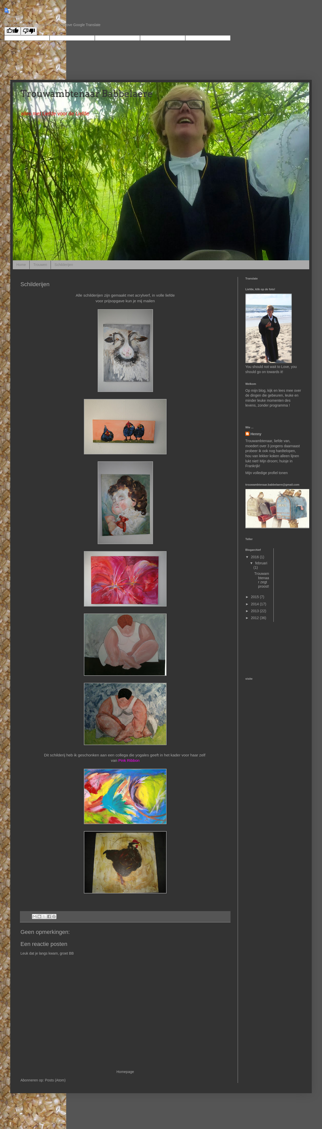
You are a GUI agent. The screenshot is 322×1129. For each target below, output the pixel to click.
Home (21, 265)
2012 (255, 618)
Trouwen (40, 265)
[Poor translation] (29, 31)
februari (261, 563)
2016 (255, 557)
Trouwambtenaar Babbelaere (86, 93)
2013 (255, 611)
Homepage (125, 1072)
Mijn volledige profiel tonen (266, 473)
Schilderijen (63, 265)
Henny (255, 434)
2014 (255, 604)
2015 (255, 597)
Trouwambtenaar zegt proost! (261, 580)
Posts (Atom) (55, 1080)
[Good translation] (12, 31)
